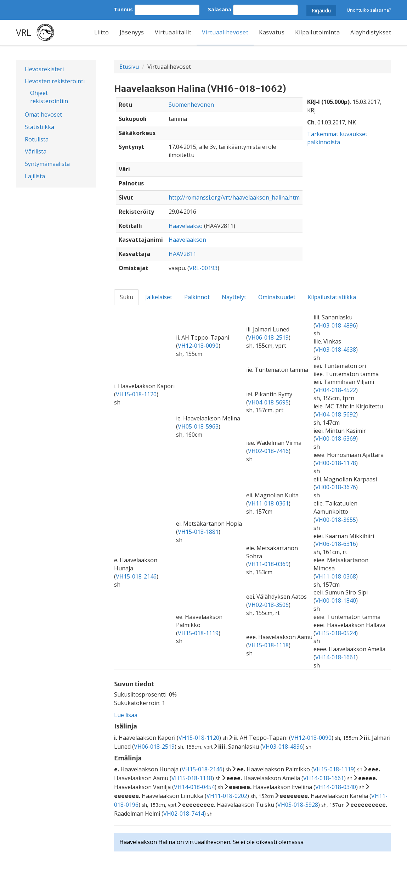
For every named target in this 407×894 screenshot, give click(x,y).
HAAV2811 (182, 254)
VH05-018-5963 (198, 426)
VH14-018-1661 (335, 657)
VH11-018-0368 (335, 576)
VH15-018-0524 (335, 633)
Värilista (35, 151)
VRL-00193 (203, 268)
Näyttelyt (234, 297)
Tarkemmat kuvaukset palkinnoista (337, 138)
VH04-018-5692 (335, 414)
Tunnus (123, 9)
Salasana (219, 9)
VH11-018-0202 (227, 796)
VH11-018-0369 (268, 564)
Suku (126, 297)
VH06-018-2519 (268, 337)
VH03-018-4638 (335, 349)
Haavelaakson (187, 240)
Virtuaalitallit (173, 32)
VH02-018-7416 (268, 451)
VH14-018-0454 (194, 787)
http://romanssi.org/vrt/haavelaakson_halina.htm (234, 197)
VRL (23, 32)
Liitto (101, 32)
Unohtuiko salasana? (369, 10)
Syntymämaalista (47, 164)
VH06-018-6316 (335, 544)
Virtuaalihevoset (225, 32)
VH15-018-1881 (198, 532)
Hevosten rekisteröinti (55, 81)
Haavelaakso (186, 226)
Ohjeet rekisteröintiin (49, 97)
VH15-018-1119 (198, 633)
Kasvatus (271, 32)
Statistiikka (39, 127)
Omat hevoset (43, 114)
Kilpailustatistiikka (331, 297)
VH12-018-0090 (198, 346)
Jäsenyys (132, 32)
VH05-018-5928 (297, 805)
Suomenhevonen (191, 104)
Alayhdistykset (370, 32)
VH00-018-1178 (335, 463)
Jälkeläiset (158, 297)
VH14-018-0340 (335, 787)
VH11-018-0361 (268, 503)
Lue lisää (125, 715)
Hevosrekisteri (44, 69)
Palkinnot (197, 297)
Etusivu (129, 67)
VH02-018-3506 (268, 605)
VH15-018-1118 (268, 645)
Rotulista (37, 139)
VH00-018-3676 (335, 487)
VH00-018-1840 (335, 600)
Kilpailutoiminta (317, 32)
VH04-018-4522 (335, 390)
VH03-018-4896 (335, 325)
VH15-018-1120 (136, 394)
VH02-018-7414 (183, 813)
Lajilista (35, 176)
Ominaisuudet (276, 297)
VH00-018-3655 (335, 520)
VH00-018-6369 (335, 438)
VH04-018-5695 (268, 402)
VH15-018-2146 (136, 576)
